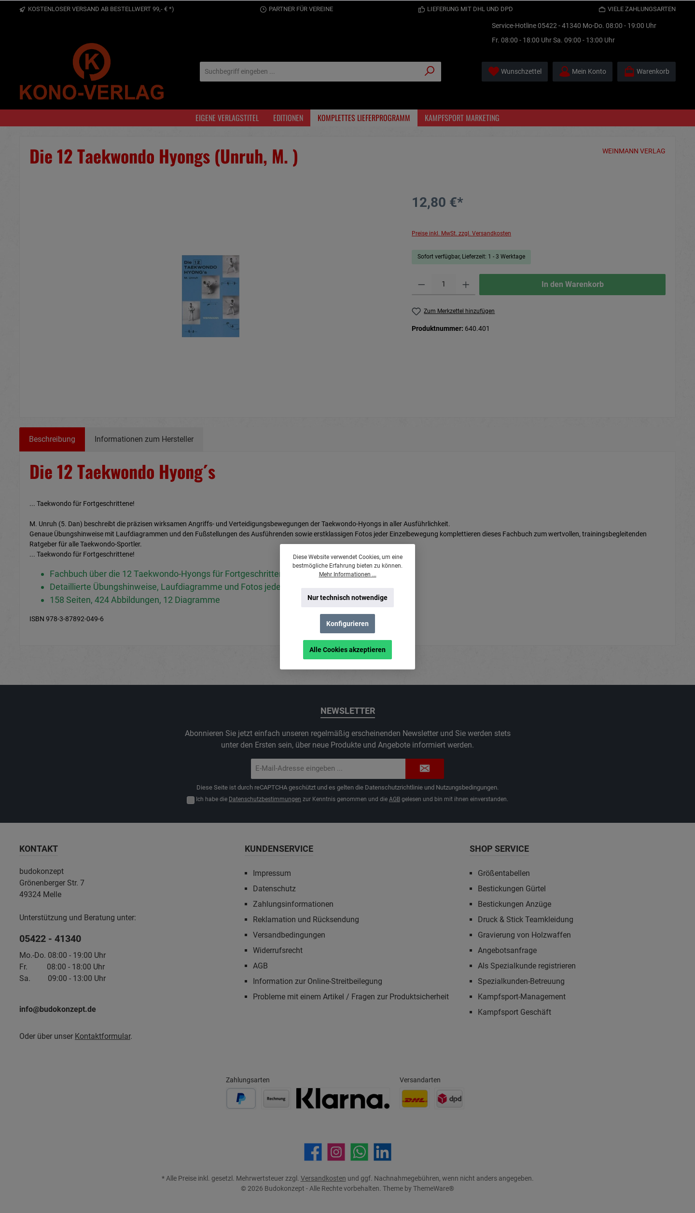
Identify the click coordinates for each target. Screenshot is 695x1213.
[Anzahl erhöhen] (466, 284)
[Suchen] (429, 72)
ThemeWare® (433, 1188)
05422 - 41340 (559, 25)
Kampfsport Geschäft (514, 1012)
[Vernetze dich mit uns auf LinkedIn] (382, 1152)
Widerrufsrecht (278, 950)
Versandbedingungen (289, 935)
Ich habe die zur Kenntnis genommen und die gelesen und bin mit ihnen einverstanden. (352, 799)
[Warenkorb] (646, 72)
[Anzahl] (444, 284)
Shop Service (499, 849)
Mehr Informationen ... (347, 574)
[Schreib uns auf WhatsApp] (359, 1152)
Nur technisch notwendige (347, 597)
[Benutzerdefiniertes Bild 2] (276, 1098)
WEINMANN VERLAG (634, 151)
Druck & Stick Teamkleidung (525, 919)
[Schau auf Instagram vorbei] (336, 1152)
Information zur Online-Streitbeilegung (317, 981)
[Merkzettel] (515, 72)
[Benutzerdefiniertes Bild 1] (241, 1098)
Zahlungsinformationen (293, 904)
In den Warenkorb (573, 284)
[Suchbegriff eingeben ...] (309, 72)
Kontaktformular (102, 1036)
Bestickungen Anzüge (514, 904)
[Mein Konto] (582, 72)
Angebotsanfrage (507, 950)
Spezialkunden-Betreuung (521, 981)
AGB (394, 799)
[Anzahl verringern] (421, 284)
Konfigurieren (347, 623)
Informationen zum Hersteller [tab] (144, 439)
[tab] (52, 439)
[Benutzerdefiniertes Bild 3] (343, 1098)
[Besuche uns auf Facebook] (313, 1152)
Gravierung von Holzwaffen (524, 935)
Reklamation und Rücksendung (306, 919)
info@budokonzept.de (57, 1009)
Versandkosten (323, 1178)
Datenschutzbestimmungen (265, 799)
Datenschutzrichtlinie (394, 787)
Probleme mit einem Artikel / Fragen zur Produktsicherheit (351, 996)
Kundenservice (279, 849)
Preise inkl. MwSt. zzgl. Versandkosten (461, 233)
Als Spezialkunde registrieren (527, 965)
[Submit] (424, 769)
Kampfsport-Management (522, 996)
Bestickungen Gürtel (512, 888)
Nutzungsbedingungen (466, 787)
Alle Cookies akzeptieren (347, 650)
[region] (211, 296)
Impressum (272, 873)
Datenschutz (274, 888)
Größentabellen (504, 873)
